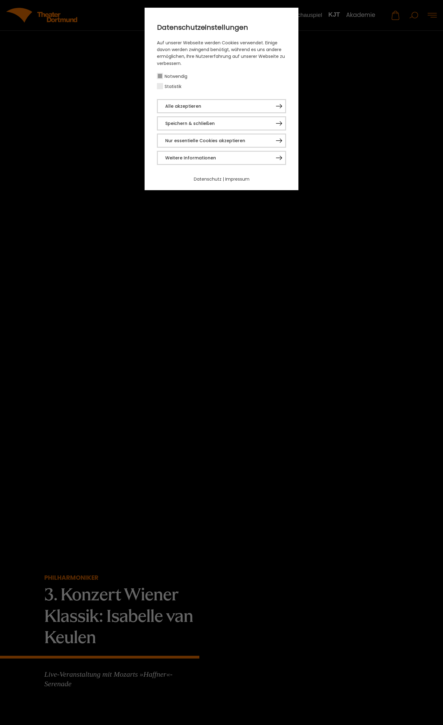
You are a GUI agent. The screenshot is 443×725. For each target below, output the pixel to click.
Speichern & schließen (190, 123)
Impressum (237, 179)
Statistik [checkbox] (173, 86)
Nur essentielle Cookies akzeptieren (205, 141)
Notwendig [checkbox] (176, 76)
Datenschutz (208, 179)
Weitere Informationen (190, 158)
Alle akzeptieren (183, 106)
